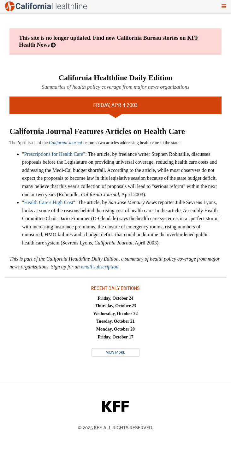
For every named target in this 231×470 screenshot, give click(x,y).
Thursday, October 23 (115, 305)
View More (115, 352)
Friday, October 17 (115, 337)
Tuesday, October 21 (115, 321)
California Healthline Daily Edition (116, 77)
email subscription (100, 266)
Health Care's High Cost (48, 202)
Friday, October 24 (115, 298)
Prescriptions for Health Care (53, 154)
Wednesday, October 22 (115, 313)
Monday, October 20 (115, 329)
